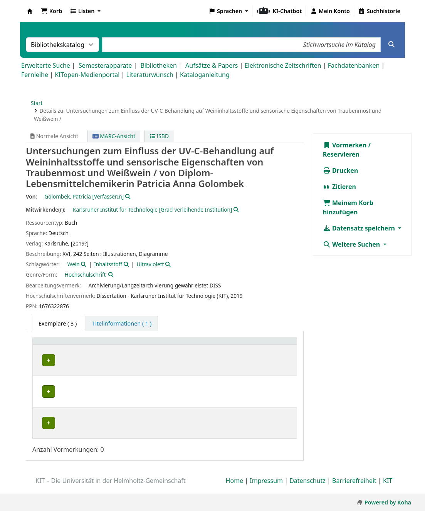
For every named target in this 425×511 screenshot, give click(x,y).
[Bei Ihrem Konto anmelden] (330, 11)
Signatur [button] (239, 345)
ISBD (159, 136)
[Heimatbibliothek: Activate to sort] (70, 344)
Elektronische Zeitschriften (283, 65)
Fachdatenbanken (354, 65)
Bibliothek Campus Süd (69, 360)
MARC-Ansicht (114, 136)
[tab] (122, 323)
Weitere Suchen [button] (352, 244)
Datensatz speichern (359, 228)
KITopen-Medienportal (87, 74)
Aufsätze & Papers (211, 65)
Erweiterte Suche (45, 65)
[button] (51, 11)
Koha (29, 11)
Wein (73, 264)
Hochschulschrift (85, 274)
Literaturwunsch (149, 74)
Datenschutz (307, 489)
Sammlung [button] (126, 345)
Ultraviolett (150, 264)
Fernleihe (34, 74)
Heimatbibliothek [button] (60, 345)
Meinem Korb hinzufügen (348, 207)
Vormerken (345, 145)
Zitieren (339, 186)
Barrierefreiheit (354, 489)
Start (37, 103)
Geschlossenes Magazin (186, 423)
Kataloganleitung (205, 74)
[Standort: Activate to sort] (189, 344)
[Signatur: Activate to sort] (244, 344)
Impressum (266, 489)
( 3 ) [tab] (58, 323)
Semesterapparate (105, 65)
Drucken (340, 170)
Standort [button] (169, 345)
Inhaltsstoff (108, 264)
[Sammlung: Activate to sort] (131, 344)
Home (235, 489)
